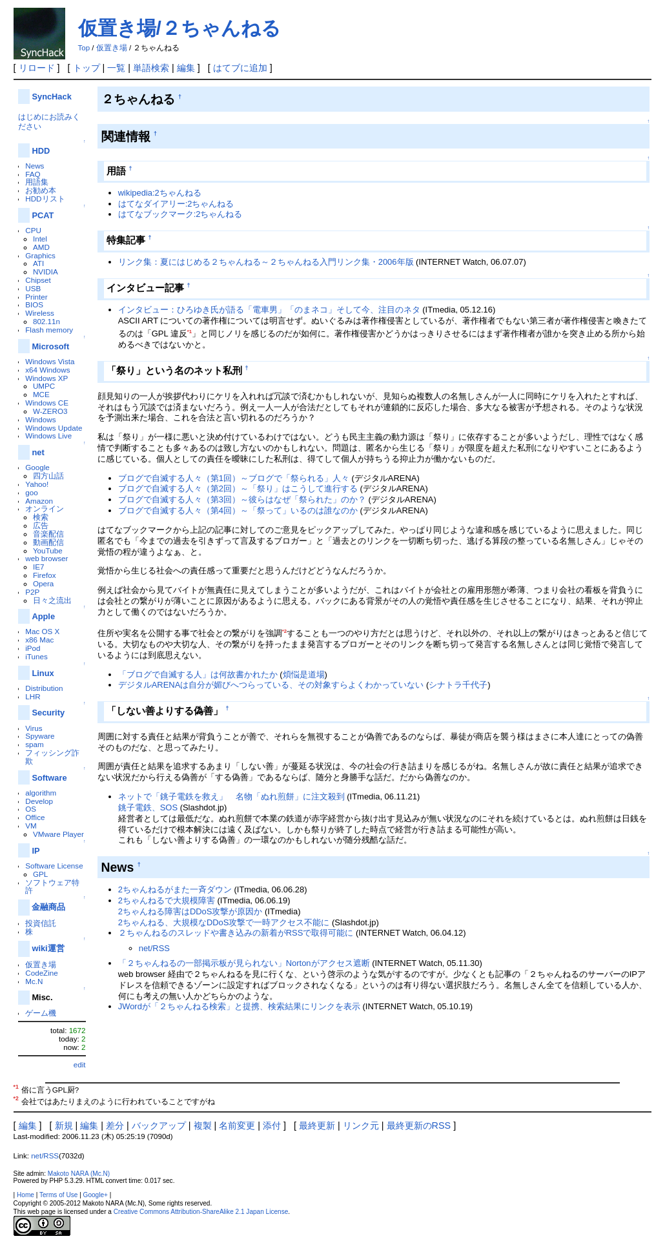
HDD (41, 151)
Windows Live (48, 435)
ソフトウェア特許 (52, 886)
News (34, 165)
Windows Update (53, 428)
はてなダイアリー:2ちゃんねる (176, 204)
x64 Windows (47, 369)
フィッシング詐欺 (52, 756)
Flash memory (49, 329)
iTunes (36, 656)
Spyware (39, 736)
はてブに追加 (240, 68)
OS (30, 809)
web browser (46, 558)
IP (35, 851)
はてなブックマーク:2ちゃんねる (180, 214)
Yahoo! (36, 484)
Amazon (39, 501)
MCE (41, 394)
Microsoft (50, 346)
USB (33, 288)
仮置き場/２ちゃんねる (179, 28)
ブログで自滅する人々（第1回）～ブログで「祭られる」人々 (233, 478)
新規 (64, 1125)
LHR (32, 696)
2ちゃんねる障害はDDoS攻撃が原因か (190, 911)
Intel (40, 238)
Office (35, 817)
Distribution (44, 688)
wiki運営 (48, 948)
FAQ (32, 174)
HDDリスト (45, 198)
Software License (54, 865)
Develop (39, 801)
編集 (186, 68)
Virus (33, 728)
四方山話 (48, 475)
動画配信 (48, 542)
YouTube (48, 550)
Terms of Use (58, 1194)
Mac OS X (42, 631)
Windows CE (46, 402)
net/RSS (154, 948)
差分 (115, 1125)
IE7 (39, 566)
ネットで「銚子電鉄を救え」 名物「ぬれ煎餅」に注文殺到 (231, 796)
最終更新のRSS (419, 1125)
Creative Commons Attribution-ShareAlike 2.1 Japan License (201, 1211)
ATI (38, 263)
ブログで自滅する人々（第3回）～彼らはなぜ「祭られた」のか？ (242, 499)
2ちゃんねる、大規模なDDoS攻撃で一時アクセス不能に (224, 922)
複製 (203, 1125)
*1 (189, 331)
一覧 (116, 68)
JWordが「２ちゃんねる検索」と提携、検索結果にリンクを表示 (239, 1006)
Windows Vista (49, 361)
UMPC (44, 386)
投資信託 (40, 923)
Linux (43, 673)
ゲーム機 (40, 1013)
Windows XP (46, 378)
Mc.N (34, 981)
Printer (36, 297)
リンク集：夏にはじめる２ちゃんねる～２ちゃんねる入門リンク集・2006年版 (266, 262)
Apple (43, 616)
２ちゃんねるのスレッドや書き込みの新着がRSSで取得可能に (236, 933)
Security (48, 712)
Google (37, 467)
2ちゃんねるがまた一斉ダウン (175, 889)
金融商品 (48, 907)
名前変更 (237, 1125)
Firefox (44, 575)
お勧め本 (40, 190)
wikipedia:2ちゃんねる (159, 193)
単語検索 (151, 68)
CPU (33, 230)
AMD (41, 247)
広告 (40, 525)
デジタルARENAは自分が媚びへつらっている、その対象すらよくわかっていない (271, 685)
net (38, 452)
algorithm (40, 792)
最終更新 (317, 1125)
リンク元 (361, 1125)
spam (34, 744)
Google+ (95, 1194)
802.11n (46, 321)
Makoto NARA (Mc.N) (79, 1173)
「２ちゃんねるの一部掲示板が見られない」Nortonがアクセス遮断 (244, 963)
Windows (40, 419)
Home (25, 1194)
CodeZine (41, 973)
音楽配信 (48, 533)
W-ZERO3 (50, 411)
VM (30, 825)
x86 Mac (39, 639)
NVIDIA (45, 271)
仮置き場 (111, 48)
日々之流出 (52, 600)
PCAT (43, 215)
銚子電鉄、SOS (148, 807)
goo (31, 492)
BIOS (34, 304)
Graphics (40, 255)
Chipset (38, 280)
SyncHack (51, 96)
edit (80, 1064)
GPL (40, 874)
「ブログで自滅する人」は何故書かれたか (198, 674)
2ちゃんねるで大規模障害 (166, 900)
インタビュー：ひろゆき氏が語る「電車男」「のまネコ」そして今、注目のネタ (269, 309)
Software (49, 778)
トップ (86, 68)
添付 (272, 1125)
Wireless (39, 313)
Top (84, 48)
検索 (40, 517)
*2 (284, 631)
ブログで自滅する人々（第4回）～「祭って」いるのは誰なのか (238, 510)
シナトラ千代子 (458, 685)
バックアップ (159, 1125)
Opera (43, 583)
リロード (37, 68)
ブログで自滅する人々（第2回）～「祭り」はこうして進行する (238, 488)
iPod (32, 648)
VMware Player (58, 834)
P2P (32, 592)
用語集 (36, 182)
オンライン (44, 508)
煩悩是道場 (304, 674)
